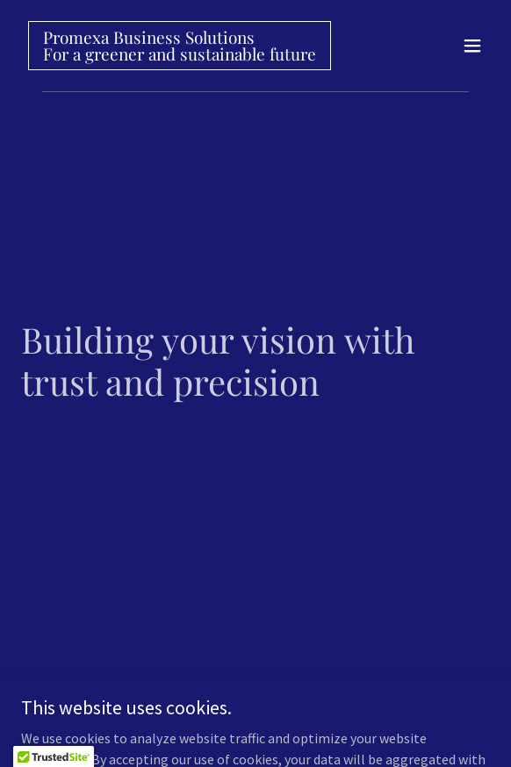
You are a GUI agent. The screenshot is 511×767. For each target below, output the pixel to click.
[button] (472, 45)
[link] (179, 55)
